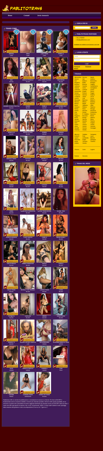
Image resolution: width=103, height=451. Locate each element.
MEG (11, 80)
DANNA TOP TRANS (44, 394)
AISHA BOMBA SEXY (61, 106)
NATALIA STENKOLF (28, 80)
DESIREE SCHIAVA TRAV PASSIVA (12, 106)
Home (10, 15)
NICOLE (44, 263)
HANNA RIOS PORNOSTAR (28, 211)
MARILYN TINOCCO (28, 368)
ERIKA (28, 53)
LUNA (61, 368)
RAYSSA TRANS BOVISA (44, 211)
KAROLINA (28, 316)
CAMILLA (44, 237)
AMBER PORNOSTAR (28, 263)
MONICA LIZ (11, 132)
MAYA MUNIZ (61, 80)
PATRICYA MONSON (11, 237)
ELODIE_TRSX (61, 211)
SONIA (61, 185)
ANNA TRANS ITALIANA (44, 80)
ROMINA (44, 132)
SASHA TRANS (61, 316)
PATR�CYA (11, 316)
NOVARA (44, 396)
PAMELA (44, 106)
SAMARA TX (11, 342)
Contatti (27, 15)
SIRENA (44, 316)
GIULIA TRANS (11, 289)
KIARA (11, 211)
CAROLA (61, 263)
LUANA (61, 289)
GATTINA (11, 394)
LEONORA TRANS (28, 394)
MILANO (11, 81)
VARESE (44, 344)
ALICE (11, 368)
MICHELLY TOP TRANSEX (28, 289)
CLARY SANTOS (28, 237)
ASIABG (28, 106)
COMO (11, 55)
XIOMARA (61, 132)
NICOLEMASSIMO (44, 342)
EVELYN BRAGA (11, 263)
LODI (28, 344)
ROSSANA (28, 185)
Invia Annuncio (43, 15)
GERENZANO (28, 396)
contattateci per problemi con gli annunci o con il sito (86, 44)
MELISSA (60, 158)
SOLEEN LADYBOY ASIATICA (28, 342)
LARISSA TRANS (44, 289)
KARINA (11, 185)
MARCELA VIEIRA (11, 158)
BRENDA (11, 53)
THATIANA (28, 158)
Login (87, 64)
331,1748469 (80, 38)
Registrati (88, 66)
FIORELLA (61, 53)
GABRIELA (44, 368)
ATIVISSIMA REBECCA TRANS (61, 342)
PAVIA (60, 370)
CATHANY (44, 185)
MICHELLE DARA (28, 132)
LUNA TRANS (44, 53)
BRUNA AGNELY (60, 237)
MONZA (11, 396)
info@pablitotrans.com (83, 40)
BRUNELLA (44, 158)
